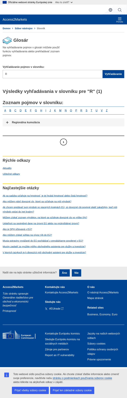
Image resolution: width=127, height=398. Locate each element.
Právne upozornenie (99, 359)
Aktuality (7, 168)
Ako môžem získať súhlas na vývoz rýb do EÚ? (27, 235)
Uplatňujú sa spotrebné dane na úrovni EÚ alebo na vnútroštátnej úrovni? (41, 223)
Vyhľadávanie (120, 10)
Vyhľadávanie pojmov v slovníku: (23, 67)
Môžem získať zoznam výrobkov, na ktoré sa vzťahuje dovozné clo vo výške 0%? (45, 217)
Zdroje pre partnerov (57, 349)
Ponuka (119, 20)
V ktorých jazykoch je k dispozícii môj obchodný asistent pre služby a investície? (44, 252)
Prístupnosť (9, 311)
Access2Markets (13, 287)
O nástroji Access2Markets (103, 292)
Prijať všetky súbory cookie (30, 390)
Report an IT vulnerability (59, 355)
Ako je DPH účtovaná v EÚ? (17, 229)
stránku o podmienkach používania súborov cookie (82, 378)
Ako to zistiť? (64, 2)
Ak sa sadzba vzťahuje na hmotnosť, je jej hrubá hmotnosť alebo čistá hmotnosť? (45, 195)
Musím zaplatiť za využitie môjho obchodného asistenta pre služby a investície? (44, 246)
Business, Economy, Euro (102, 314)
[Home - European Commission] (21, 335)
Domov (6, 28)
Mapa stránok (95, 298)
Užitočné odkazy (11, 174)
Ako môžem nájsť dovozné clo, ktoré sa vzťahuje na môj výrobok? (37, 201)
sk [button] (110, 10)
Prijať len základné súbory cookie (72, 390)
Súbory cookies (96, 343)
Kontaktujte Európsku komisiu (62, 333)
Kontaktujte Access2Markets (61, 292)
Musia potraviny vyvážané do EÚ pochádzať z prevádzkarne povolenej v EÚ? (43, 240)
